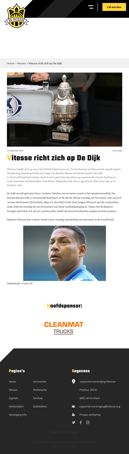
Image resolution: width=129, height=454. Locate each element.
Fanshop (38, 398)
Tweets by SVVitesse (64, 432)
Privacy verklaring (89, 414)
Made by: (56, 446)
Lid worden (114, 7)
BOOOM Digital (69, 446)
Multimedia (40, 389)
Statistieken (40, 406)
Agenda (13, 398)
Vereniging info (18, 414)
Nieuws (21, 63)
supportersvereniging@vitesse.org (99, 406)
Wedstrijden (16, 406)
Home (10, 63)
